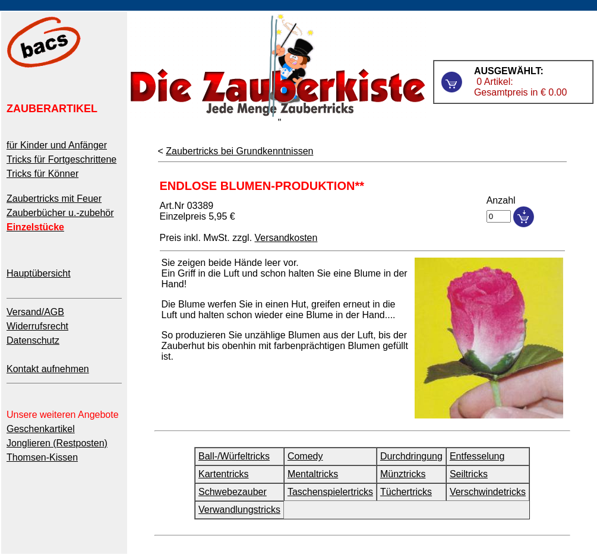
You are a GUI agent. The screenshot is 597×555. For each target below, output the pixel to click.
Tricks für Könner (42, 174)
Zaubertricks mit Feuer (54, 199)
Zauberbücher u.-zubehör (60, 213)
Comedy (305, 456)
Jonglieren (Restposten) (57, 443)
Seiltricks (469, 474)
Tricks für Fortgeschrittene (61, 159)
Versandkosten (286, 238)
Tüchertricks (406, 492)
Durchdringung (411, 456)
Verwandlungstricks (239, 510)
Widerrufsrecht (37, 326)
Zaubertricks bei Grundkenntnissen (239, 151)
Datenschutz (33, 340)
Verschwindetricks (488, 492)
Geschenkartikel (41, 429)
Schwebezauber (232, 492)
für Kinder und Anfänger (57, 145)
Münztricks (402, 474)
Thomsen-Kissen (42, 457)
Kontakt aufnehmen (48, 369)
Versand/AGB (35, 312)
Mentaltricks (313, 474)
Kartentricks (223, 474)
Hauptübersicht (39, 273)
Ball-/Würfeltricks (234, 456)
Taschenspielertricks (330, 492)
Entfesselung (477, 456)
